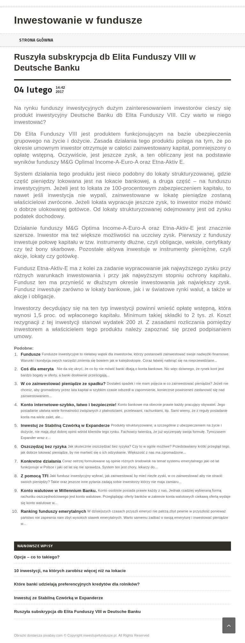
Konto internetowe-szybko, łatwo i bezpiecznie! (68, 404)
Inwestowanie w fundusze (78, 20)
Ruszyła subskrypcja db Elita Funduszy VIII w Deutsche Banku (77, 611)
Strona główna (37, 40)
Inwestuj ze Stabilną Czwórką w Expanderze (65, 425)
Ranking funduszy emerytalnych (53, 511)
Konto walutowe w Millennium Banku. (59, 490)
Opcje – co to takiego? (37, 557)
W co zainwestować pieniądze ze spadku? (63, 383)
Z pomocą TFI (34, 475)
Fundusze (31, 354)
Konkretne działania (41, 461)
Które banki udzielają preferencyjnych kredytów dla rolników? (77, 584)
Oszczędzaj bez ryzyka (44, 446)
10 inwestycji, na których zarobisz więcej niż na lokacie (70, 570)
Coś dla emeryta (37, 369)
